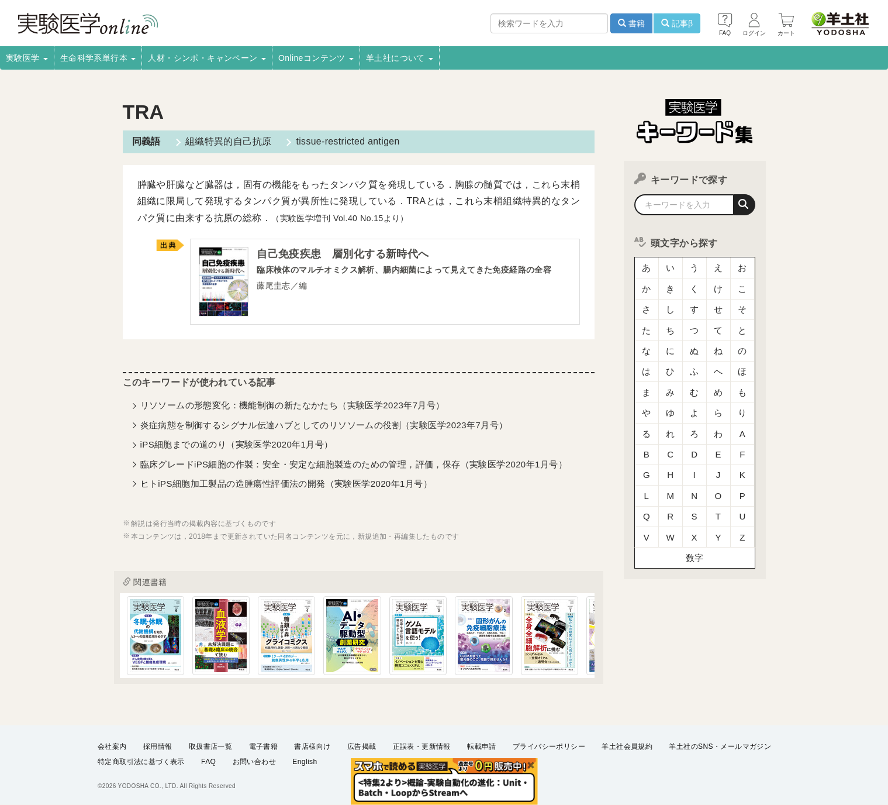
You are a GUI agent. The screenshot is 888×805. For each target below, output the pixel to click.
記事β (677, 23)
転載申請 (481, 746)
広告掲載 (361, 746)
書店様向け (312, 746)
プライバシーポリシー (549, 746)
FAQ (208, 762)
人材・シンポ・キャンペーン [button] (207, 58)
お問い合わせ (254, 762)
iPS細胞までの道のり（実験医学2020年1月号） (236, 445)
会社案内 (112, 746)
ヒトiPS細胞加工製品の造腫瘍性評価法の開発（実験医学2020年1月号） (286, 484)
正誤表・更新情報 (422, 746)
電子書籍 (263, 746)
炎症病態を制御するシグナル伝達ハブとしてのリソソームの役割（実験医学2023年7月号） (324, 426)
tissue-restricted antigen (346, 141)
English (304, 762)
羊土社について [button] (399, 58)
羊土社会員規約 (627, 746)
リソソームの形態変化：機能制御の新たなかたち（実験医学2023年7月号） (292, 406)
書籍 (631, 23)
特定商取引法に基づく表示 (141, 762)
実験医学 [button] (27, 58)
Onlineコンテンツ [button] (316, 58)
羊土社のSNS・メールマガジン (720, 746)
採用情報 (157, 746)
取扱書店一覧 (210, 746)
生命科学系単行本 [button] (98, 58)
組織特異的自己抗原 (227, 141)
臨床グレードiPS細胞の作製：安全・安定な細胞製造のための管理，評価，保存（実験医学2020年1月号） (353, 465)
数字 (695, 529)
